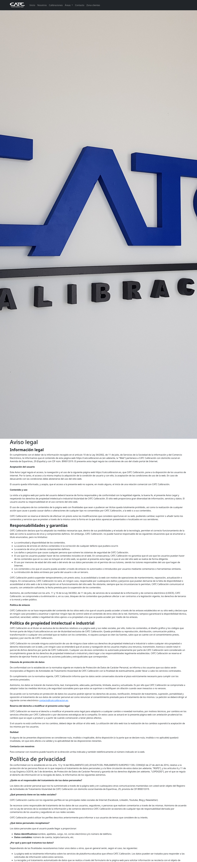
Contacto (79, 5)
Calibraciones (56, 5)
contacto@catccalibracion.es (53, 700)
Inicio (32, 5)
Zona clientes (93, 5)
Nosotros (42, 5)
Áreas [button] (68, 5)
